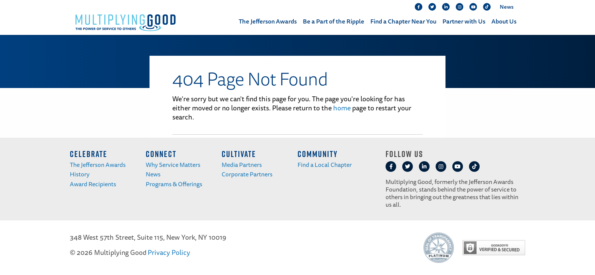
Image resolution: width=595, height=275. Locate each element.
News (506, 7)
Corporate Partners (247, 174)
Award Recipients (93, 184)
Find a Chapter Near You (403, 21)
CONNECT (161, 154)
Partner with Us (463, 21)
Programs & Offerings (174, 184)
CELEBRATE (88, 154)
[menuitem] (268, 24)
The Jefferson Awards (268, 21)
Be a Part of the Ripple (333, 21)
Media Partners (242, 165)
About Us (503, 21)
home (342, 107)
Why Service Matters (173, 165)
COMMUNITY (318, 154)
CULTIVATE (239, 154)
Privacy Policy (169, 252)
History (80, 174)
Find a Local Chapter (325, 165)
